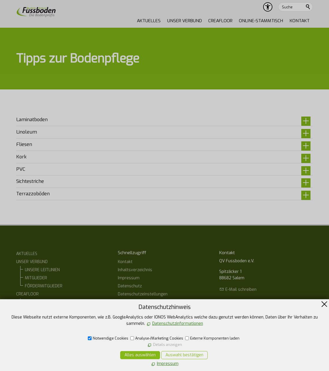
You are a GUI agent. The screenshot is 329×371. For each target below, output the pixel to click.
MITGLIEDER (36, 278)
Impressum (129, 278)
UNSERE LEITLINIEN (42, 270)
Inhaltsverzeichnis (135, 270)
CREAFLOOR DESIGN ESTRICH (52, 310)
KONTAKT (300, 21)
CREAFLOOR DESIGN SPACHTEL (53, 326)
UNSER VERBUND (184, 21)
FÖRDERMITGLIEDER (43, 286)
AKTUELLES (149, 21)
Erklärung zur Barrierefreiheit (146, 302)
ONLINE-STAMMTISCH (261, 21)
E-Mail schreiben (240, 289)
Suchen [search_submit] (308, 7)
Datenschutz (130, 286)
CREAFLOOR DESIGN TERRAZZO (54, 318)
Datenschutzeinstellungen (143, 294)
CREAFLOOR (220, 21)
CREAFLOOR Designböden (49, 302)
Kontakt (125, 262)
